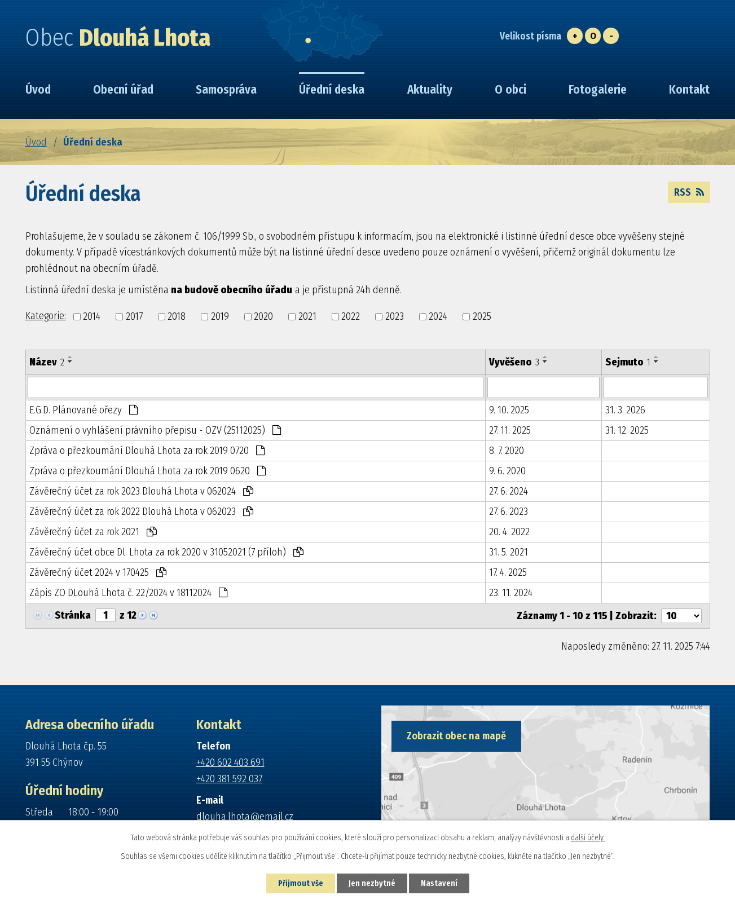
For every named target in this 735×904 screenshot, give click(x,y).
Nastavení (439, 883)
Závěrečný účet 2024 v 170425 (97, 572)
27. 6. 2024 (508, 491)
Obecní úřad (123, 89)
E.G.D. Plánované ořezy (83, 410)
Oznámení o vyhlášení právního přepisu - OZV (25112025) (155, 430)
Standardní (593, 36)
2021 (307, 316)
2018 (177, 316)
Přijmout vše (300, 883)
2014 (91, 316)
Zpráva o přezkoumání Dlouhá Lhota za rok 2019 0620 (147, 471)
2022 (350, 316)
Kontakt (689, 89)
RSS (689, 192)
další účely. (588, 838)
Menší (611, 36)
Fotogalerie (598, 89)
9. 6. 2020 (507, 471)
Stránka (73, 615)
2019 (220, 316)
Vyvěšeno (514, 362)
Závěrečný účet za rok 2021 (93, 532)
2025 (482, 316)
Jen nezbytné (372, 883)
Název (46, 362)
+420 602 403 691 (230, 762)
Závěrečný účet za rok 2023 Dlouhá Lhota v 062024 (141, 491)
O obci (510, 89)
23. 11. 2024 (510, 593)
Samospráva (226, 89)
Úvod (36, 142)
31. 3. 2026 (625, 410)
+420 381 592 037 (229, 779)
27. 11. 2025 (510, 430)
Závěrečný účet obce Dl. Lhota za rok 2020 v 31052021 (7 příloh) (166, 552)
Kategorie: (45, 316)
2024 (438, 316)
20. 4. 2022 (509, 532)
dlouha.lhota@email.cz (244, 816)
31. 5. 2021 (508, 552)
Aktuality (429, 89)
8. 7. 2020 (506, 450)
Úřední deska (331, 89)
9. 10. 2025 (509, 410)
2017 (134, 316)
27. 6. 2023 (508, 511)
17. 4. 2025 (508, 572)
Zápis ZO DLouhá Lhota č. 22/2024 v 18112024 (128, 593)
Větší (575, 36)
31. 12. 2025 (627, 430)
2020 (263, 316)
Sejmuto (627, 362)
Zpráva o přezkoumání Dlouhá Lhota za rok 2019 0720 (147, 450)
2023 (394, 316)
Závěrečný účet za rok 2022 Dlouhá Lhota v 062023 (141, 511)
